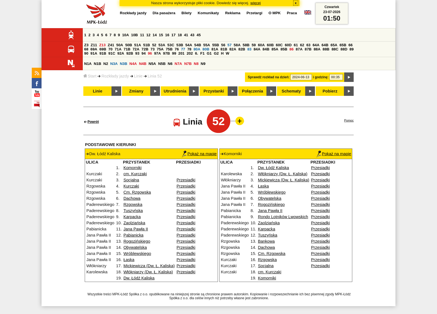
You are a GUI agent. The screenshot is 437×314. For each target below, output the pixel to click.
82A (232, 49)
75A (160, 49)
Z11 (94, 45)
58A (237, 45)
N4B (143, 64)
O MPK (275, 13)
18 (180, 35)
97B (166, 53)
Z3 (86, 45)
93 (137, 53)
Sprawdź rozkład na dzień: (269, 77)
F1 (202, 53)
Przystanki (213, 91)
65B (342, 45)
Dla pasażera (164, 13)
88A (317, 49)
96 (150, 53)
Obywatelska (135, 247)
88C (335, 49)
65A (334, 45)
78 (189, 49)
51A (137, 45)
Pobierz (330, 91)
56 (223, 45)
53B (179, 45)
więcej (256, 3)
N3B (123, 64)
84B (266, 49)
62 (302, 45)
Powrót (93, 122)
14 (155, 35)
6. (196, 53)
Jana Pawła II (135, 229)
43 (192, 35)
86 (292, 49)
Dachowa (131, 198)
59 (254, 45)
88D (344, 49)
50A (119, 45)
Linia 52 (155, 76)
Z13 (102, 45)
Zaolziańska (134, 223)
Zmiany (136, 91)
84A (257, 49)
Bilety (186, 13)
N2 (105, 64)
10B (134, 35)
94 (144, 53)
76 (177, 49)
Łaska (128, 259)
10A (125, 35)
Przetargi (254, 13)
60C (279, 45)
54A (188, 45)
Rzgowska (132, 204)
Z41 (111, 45)
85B (283, 49)
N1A (88, 64)
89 (351, 49)
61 (296, 45)
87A (299, 49)
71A (118, 49)
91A (94, 53)
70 (110, 49)
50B (128, 45)
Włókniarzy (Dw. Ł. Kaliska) (148, 272)
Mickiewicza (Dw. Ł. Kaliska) (149, 266)
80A (196, 49)
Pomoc (349, 120)
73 (152, 49)
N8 (196, 64)
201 (181, 53)
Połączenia (252, 91)
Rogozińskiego (136, 241)
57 (229, 45)
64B (325, 45)
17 (173, 35)
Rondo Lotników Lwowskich (283, 217)
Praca (292, 13)
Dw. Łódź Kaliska (139, 278)
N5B (162, 64)
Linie (138, 76)
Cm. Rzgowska (137, 192)
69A (94, 49)
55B (215, 45)
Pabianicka (133, 235)
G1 (209, 53)
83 (249, 49)
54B (197, 45)
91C (111, 53)
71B (127, 49)
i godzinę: (321, 77)
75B (169, 49)
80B (206, 49)
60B (270, 45)
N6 (170, 64)
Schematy (291, 91)
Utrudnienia (175, 91)
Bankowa (266, 241)
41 (186, 35)
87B (308, 49)
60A (261, 45)
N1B (97, 64)
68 (86, 49)
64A (316, 45)
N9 (203, 64)
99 (174, 53)
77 (183, 49)
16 (167, 35)
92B (129, 53)
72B (145, 49)
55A (206, 45)
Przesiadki (186, 180)
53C (170, 45)
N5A (152, 64)
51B (146, 45)
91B (102, 53)
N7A (178, 64)
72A (136, 49)
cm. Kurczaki (135, 174)
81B (223, 49)
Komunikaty (208, 13)
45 (198, 35)
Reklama (233, 13)
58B (246, 45)
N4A (133, 64)
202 (190, 53)
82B (241, 49)
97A (157, 53)
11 (142, 35)
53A (161, 45)
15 (161, 35)
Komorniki (132, 167)
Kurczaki (131, 186)
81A (215, 49)
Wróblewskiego (137, 253)
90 (86, 53)
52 (154, 45)
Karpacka (132, 217)
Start (89, 76)
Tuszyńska (133, 210)
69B (102, 49)
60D (288, 45)
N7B (188, 64)
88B (326, 49)
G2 (216, 53)
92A (120, 53)
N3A (114, 64)
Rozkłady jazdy (115, 76)
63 (308, 45)
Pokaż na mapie (199, 154)
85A (274, 49)
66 (350, 45)
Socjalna (131, 180)
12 (148, 35)
